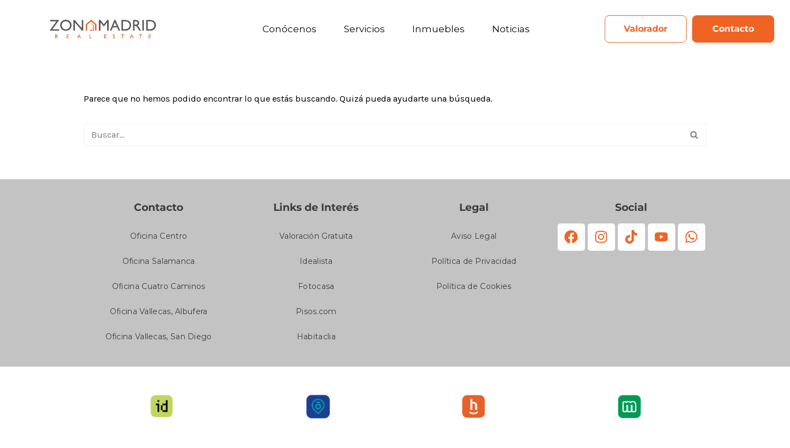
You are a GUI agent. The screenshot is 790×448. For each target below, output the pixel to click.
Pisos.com (316, 314)
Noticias (511, 28)
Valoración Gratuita (316, 239)
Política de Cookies (474, 289)
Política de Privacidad (474, 264)
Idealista (316, 264)
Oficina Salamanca (158, 264)
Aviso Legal (473, 239)
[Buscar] (383, 136)
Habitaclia (316, 339)
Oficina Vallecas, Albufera (159, 314)
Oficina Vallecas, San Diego (159, 339)
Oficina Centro (158, 239)
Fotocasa (316, 289)
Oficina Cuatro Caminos (159, 289)
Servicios (364, 28)
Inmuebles (438, 28)
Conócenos (289, 28)
